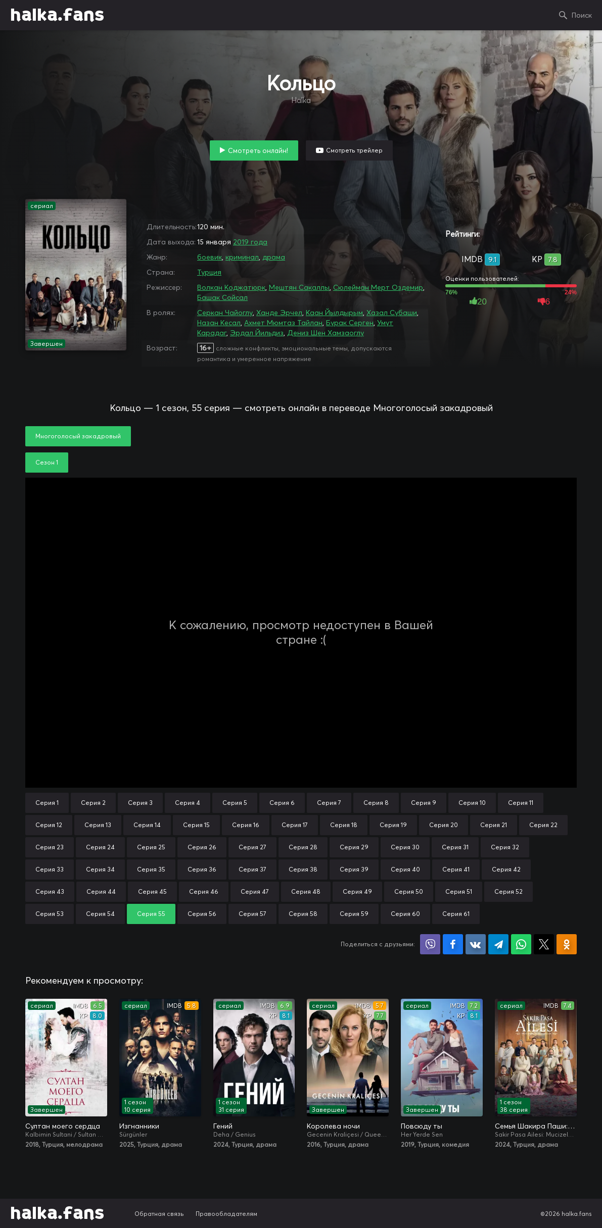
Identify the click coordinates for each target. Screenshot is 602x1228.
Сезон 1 (46, 462)
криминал (242, 257)
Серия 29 (354, 847)
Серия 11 (520, 802)
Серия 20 (443, 825)
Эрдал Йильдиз (257, 332)
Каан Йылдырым (334, 312)
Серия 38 (303, 869)
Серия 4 (187, 802)
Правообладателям (226, 1213)
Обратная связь (159, 1213)
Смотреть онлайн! (258, 150)
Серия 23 (49, 847)
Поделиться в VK (476, 944)
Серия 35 (151, 869)
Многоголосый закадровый (78, 436)
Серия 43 (49, 891)
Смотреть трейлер (354, 150)
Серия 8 (376, 802)
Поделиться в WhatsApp (521, 944)
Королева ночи (333, 1126)
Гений (223, 1126)
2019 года (250, 241)
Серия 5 (234, 802)
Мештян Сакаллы (299, 287)
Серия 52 (508, 891)
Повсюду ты (421, 1126)
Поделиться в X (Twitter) (544, 944)
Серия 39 (354, 869)
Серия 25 (151, 847)
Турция (209, 272)
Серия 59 (354, 913)
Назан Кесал (219, 322)
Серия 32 (505, 847)
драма (273, 257)
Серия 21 (493, 825)
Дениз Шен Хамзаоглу (325, 332)
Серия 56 (202, 913)
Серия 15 (196, 825)
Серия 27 (252, 847)
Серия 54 (100, 913)
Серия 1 (47, 802)
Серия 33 (49, 869)
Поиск (582, 15)
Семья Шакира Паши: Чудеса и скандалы (536, 1126)
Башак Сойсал (222, 297)
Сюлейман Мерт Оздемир (378, 287)
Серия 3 (140, 802)
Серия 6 (282, 802)
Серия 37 (252, 869)
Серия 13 (97, 825)
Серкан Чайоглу (225, 312)
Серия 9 (423, 802)
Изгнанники (139, 1126)
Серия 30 (405, 847)
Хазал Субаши (391, 312)
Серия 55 (151, 913)
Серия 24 (100, 847)
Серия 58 (303, 913)
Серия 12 (48, 825)
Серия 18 (343, 825)
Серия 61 (456, 913)
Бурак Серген (350, 322)
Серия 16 (245, 825)
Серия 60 (405, 913)
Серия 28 (303, 847)
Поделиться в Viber (430, 944)
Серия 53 (49, 913)
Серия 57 (252, 913)
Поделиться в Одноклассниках (567, 944)
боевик (209, 257)
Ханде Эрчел (279, 312)
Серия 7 (329, 802)
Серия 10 (472, 802)
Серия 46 (203, 891)
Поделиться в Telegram (498, 944)
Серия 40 (405, 869)
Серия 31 (455, 847)
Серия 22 (543, 825)
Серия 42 (506, 869)
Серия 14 (147, 825)
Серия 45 (152, 891)
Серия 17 (295, 825)
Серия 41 (456, 869)
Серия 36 (202, 869)
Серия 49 (357, 891)
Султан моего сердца (62, 1126)
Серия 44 (101, 891)
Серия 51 (458, 891)
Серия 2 (93, 802)
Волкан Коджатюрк (231, 287)
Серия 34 (100, 869)
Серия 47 (255, 891)
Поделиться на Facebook (453, 944)
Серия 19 (393, 825)
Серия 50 (408, 891)
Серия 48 (305, 891)
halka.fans (57, 15)
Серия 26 (202, 847)
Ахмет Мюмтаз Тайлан (283, 322)
